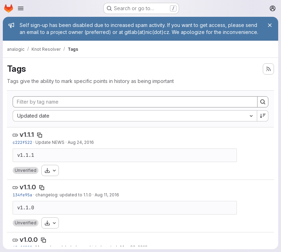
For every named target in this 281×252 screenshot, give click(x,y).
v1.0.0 (29, 240)
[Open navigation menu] (20, 8)
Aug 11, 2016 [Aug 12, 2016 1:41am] (107, 194)
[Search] (262, 101)
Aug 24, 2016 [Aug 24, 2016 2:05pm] (81, 142)
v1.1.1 (27, 135)
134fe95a (22, 194)
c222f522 (22, 142)
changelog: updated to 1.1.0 (63, 194)
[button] (26, 170)
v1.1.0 (28, 187)
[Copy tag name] (39, 135)
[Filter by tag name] (135, 101)
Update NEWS (49, 142)
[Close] (270, 25)
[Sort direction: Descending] (262, 115)
